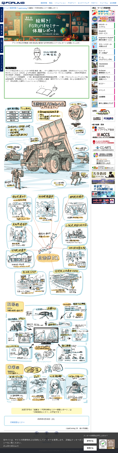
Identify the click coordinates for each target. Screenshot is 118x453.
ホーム (5, 8)
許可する (90, 441)
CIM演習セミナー (17, 422)
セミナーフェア (83, 3)
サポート (94, 3)
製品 (50, 3)
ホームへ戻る (1, 15)
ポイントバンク (1, 63)
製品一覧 (1, 29)
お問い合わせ (1, 45)
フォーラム (104, 3)
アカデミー (72, 3)
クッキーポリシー (11, 446)
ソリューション (60, 3)
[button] (107, 444)
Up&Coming (22, 8)
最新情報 (44, 3)
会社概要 (113, 3)
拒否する (90, 448)
